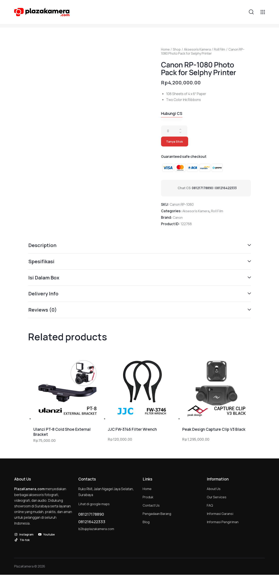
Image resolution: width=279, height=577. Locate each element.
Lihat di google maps (94, 505)
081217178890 (203, 189)
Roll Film (219, 49)
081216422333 (227, 189)
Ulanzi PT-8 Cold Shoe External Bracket (62, 434)
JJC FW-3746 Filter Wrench (132, 431)
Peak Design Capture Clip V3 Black (213, 431)
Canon (178, 218)
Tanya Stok (175, 142)
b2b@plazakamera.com (96, 532)
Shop (177, 49)
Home (165, 49)
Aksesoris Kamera (197, 49)
